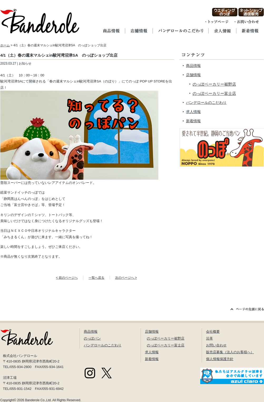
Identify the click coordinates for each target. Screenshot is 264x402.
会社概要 (213, 332)
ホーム (5, 45)
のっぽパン (92, 338)
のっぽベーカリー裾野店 (214, 84)
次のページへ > (126, 278)
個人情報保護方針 (219, 359)
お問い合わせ (216, 345)
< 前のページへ (67, 278)
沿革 (209, 338)
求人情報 (193, 112)
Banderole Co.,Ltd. (38, 400)
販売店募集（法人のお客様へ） (230, 352)
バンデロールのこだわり (206, 102)
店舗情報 (193, 75)
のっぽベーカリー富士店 (214, 93)
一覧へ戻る (96, 278)
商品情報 (193, 65)
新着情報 (193, 121)
